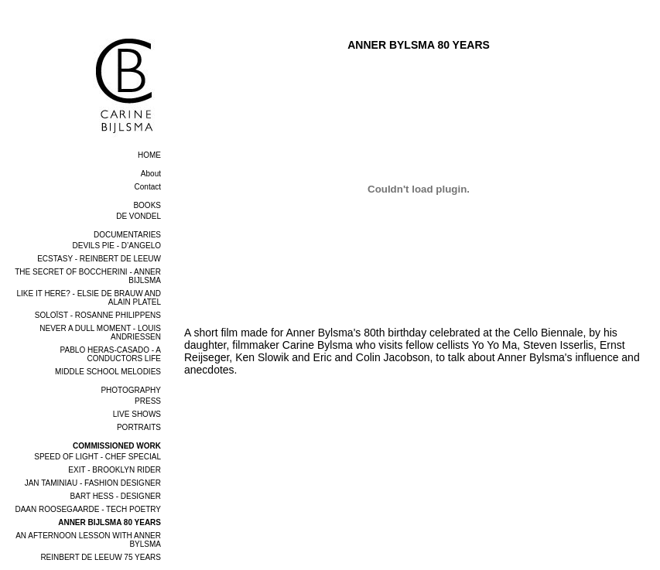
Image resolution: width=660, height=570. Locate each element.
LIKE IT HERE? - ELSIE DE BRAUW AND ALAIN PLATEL (88, 297)
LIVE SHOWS (137, 414)
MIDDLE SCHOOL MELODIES (108, 371)
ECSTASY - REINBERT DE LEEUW (99, 258)
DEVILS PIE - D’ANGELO (117, 245)
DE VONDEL (138, 216)
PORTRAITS (139, 427)
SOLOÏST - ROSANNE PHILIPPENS (98, 315)
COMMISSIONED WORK (117, 446)
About (151, 173)
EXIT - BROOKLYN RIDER (114, 470)
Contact (148, 187)
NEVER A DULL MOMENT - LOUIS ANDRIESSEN (100, 332)
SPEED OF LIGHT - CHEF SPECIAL (97, 456)
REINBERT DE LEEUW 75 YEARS (100, 557)
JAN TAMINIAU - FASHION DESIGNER (93, 483)
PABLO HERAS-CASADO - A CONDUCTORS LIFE (110, 354)
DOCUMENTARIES (127, 234)
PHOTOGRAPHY (131, 390)
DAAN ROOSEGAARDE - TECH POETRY (88, 509)
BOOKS (147, 205)
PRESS (148, 401)
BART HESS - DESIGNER (115, 496)
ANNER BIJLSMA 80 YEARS (109, 522)
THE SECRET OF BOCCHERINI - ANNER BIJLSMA (88, 276)
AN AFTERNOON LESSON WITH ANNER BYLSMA (88, 539)
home (149, 155)
